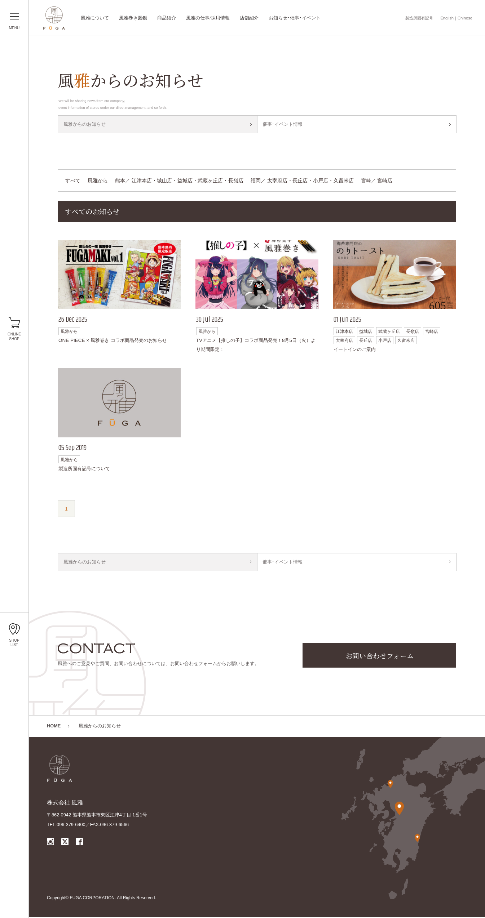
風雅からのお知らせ (84, 124)
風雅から (98, 181)
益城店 (185, 181)
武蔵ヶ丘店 (210, 181)
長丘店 (300, 181)
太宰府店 (277, 181)
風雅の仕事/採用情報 (208, 18)
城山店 (164, 181)
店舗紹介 (249, 18)
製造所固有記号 (419, 18)
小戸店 (320, 181)
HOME (54, 727)
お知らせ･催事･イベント (295, 18)
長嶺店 (235, 181)
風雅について (95, 18)
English (447, 18)
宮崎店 (384, 181)
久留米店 (344, 181)
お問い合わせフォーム (379, 656)
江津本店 (142, 181)
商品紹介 (166, 18)
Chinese (465, 18)
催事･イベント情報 (283, 124)
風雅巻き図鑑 (133, 18)
